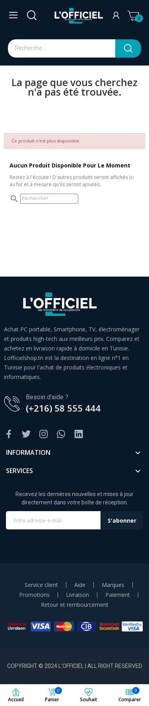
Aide (79, 585)
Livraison (77, 595)
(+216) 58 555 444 (63, 408)
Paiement (117, 595)
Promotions (34, 595)
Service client (41, 585)
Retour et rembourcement (74, 605)
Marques (113, 585)
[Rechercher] (49, 198)
